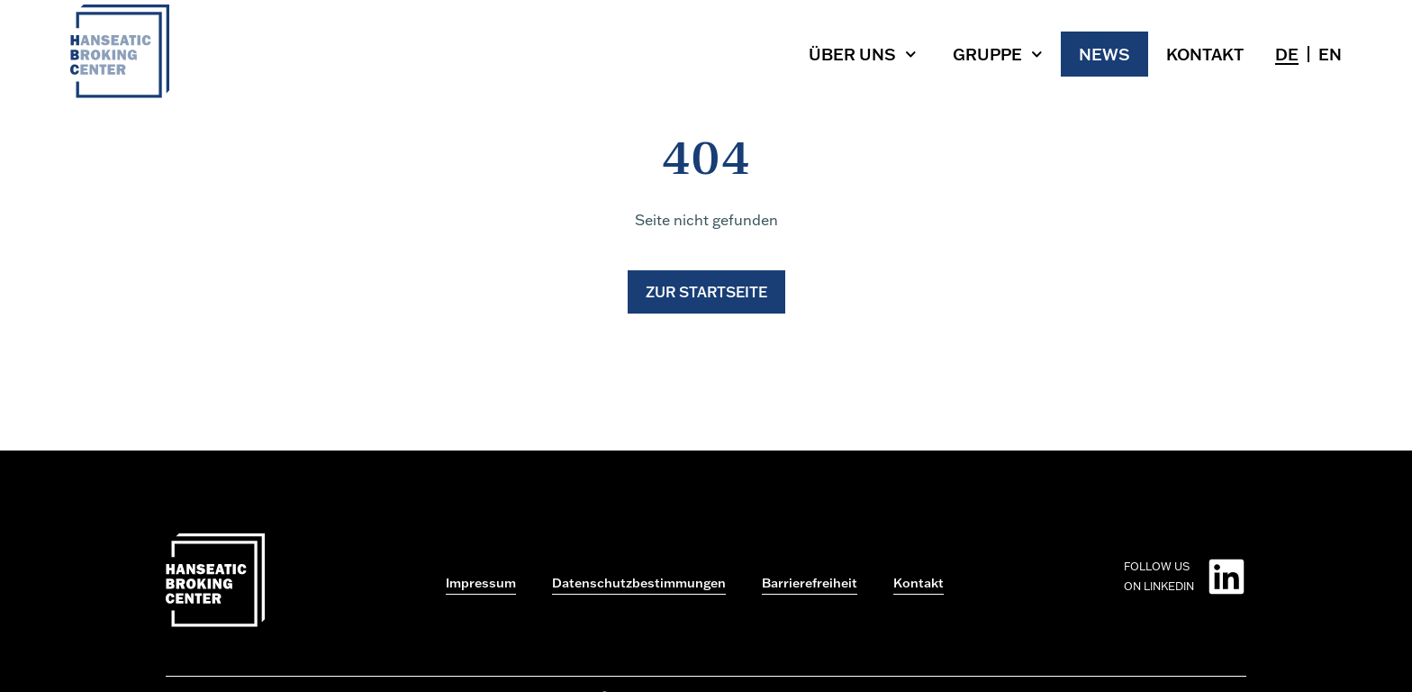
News (1104, 54)
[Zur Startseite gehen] (119, 93)
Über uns (863, 54)
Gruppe (998, 54)
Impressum (481, 583)
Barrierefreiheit (809, 583)
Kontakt (1205, 54)
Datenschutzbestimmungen (639, 583)
